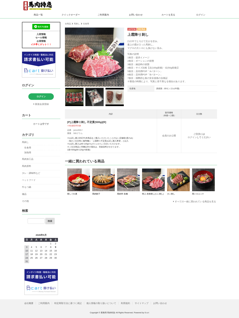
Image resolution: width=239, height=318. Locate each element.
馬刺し (77, 24)
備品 (24, 194)
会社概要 (28, 303)
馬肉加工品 (27, 159)
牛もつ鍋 (26, 187)
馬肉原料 (26, 166)
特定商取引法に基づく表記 (68, 303)
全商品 (68, 24)
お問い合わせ (136, 14)
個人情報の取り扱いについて (101, 303)
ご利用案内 (103, 14)
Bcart (147, 312)
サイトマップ (141, 303)
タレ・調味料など (31, 173)
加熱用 (27, 152)
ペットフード (29, 180)
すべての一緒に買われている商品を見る (195, 201)
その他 (25, 201)
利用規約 (125, 303)
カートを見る (168, 14)
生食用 (86, 24)
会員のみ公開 (169, 135)
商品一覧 (38, 14)
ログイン (200, 14)
